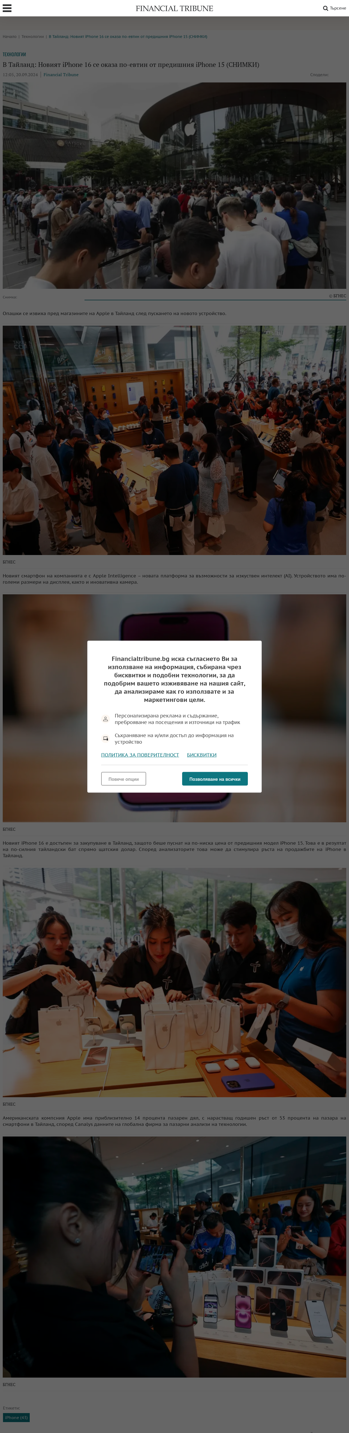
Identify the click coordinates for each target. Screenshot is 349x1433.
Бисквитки (201, 755)
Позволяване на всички (214, 779)
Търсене (333, 8)
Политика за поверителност (140, 755)
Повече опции (124, 779)
